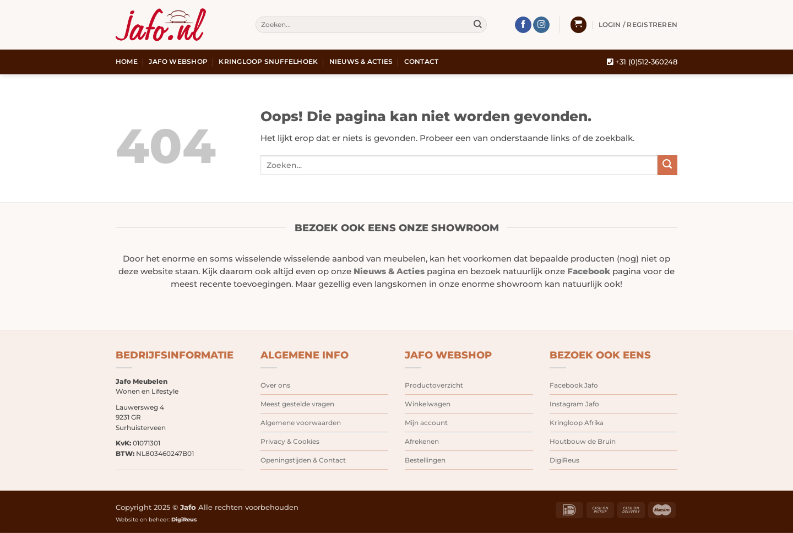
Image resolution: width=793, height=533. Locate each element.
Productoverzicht (434, 385)
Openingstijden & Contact (303, 460)
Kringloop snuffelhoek (268, 62)
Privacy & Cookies (289, 441)
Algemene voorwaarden (300, 422)
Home (127, 62)
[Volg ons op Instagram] (541, 25)
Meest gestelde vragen (297, 404)
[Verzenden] (477, 25)
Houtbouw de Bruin (583, 441)
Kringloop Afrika (577, 422)
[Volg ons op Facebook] (523, 25)
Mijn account (426, 422)
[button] (578, 25)
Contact (421, 62)
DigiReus (564, 460)
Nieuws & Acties (361, 62)
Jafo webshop (178, 62)
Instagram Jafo (574, 404)
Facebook (588, 271)
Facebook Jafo (574, 385)
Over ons (275, 385)
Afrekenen (422, 441)
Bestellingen (425, 460)
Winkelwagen (427, 404)
